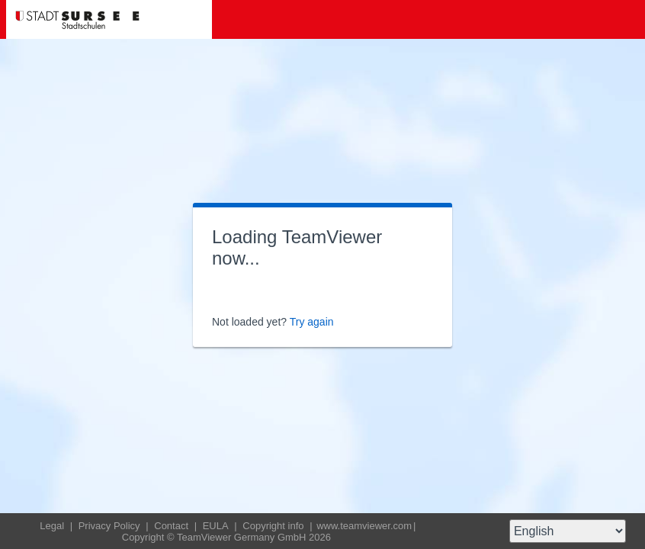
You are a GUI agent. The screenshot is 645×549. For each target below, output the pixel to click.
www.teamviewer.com (364, 525)
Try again (312, 322)
